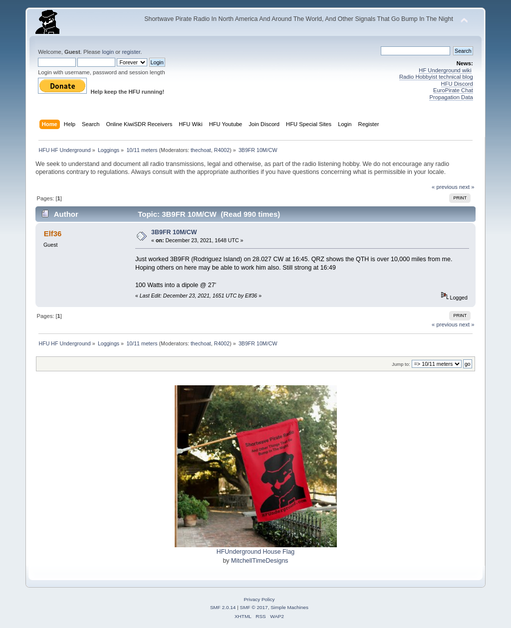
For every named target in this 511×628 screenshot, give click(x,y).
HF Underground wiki (445, 70)
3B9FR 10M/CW (174, 232)
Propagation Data (451, 97)
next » (467, 187)
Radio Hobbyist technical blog (436, 77)
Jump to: (401, 364)
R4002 (222, 150)
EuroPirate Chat (453, 90)
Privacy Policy (259, 599)
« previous (445, 187)
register (131, 52)
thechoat (201, 150)
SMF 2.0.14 (223, 607)
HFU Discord (457, 84)
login (108, 52)
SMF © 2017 (254, 607)
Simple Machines (289, 607)
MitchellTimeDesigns (259, 560)
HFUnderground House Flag (256, 551)
